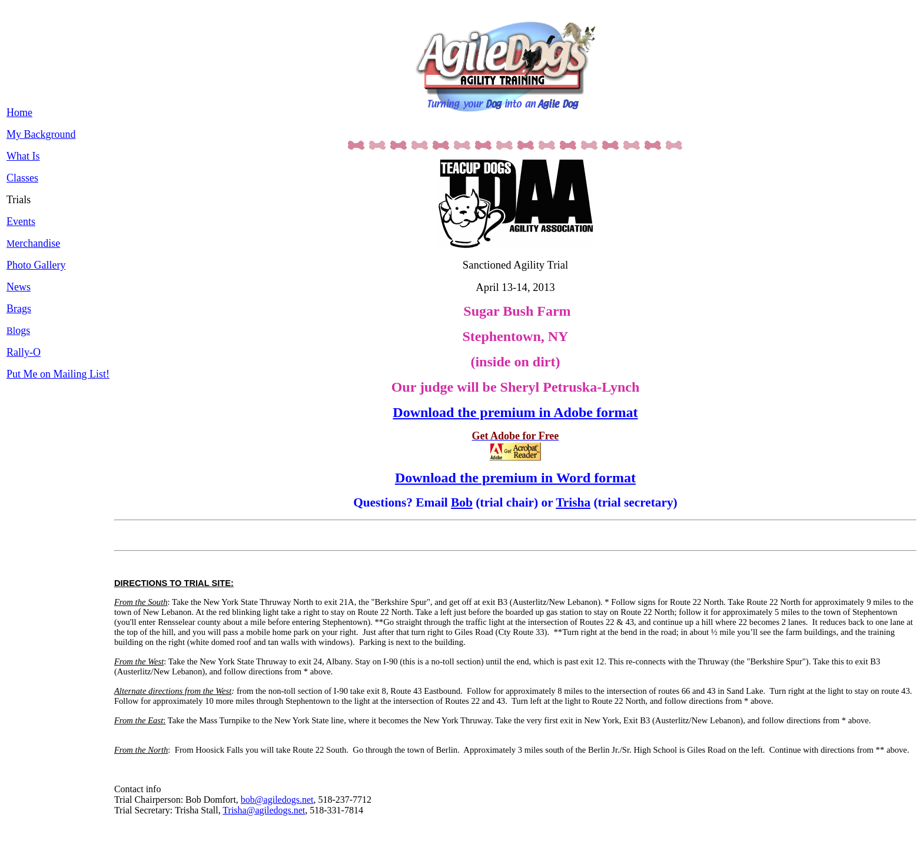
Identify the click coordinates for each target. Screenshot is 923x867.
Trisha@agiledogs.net (264, 810)
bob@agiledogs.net (277, 800)
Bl (18, 331)
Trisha (573, 502)
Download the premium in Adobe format (515, 412)
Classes (22, 178)
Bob (462, 502)
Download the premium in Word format (515, 477)
